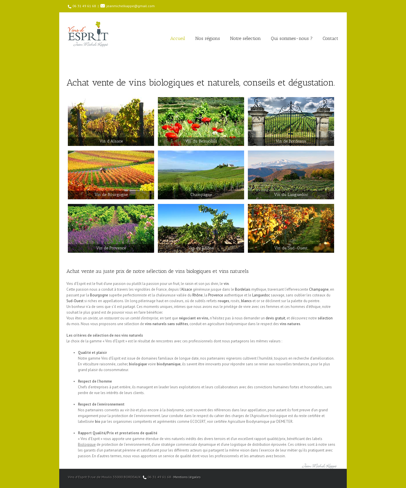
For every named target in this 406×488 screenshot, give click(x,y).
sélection (325, 318)
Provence (215, 295)
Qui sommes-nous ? (292, 38)
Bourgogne (99, 295)
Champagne (319, 289)
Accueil (177, 38)
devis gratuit (275, 318)
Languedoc (261, 295)
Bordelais (242, 289)
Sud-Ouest (74, 300)
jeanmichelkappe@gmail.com (130, 6)
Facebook (337, 476)
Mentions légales (187, 477)
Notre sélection (245, 38)
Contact (330, 38)
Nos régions (207, 38)
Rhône (197, 295)
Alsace (186, 289)
